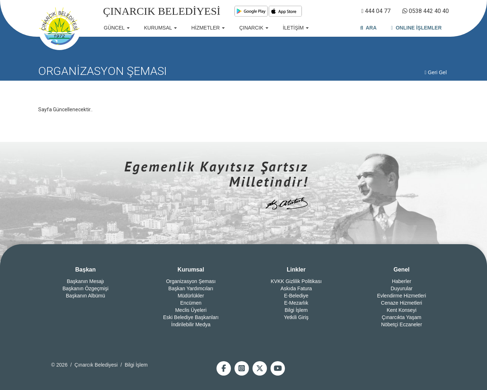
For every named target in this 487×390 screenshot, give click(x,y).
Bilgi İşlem (296, 310)
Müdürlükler (191, 296)
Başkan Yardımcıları (190, 288)
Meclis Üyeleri (190, 310)
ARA (368, 28)
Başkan (85, 269)
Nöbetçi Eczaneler (401, 324)
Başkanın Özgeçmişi (85, 288)
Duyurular (401, 288)
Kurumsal (191, 269)
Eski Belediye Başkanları (191, 317)
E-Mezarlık (296, 303)
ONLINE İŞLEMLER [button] (416, 28)
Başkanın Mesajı (85, 281)
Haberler (401, 281)
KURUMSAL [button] (160, 28)
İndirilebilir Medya (190, 324)
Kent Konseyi (402, 310)
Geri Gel (436, 72)
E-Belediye (296, 296)
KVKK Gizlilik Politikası (296, 281)
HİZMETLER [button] (208, 28)
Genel (402, 269)
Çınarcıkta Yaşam (401, 317)
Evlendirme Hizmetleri (401, 296)
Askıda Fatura (296, 288)
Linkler (296, 269)
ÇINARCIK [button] (253, 28)
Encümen (190, 303)
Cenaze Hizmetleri (401, 303)
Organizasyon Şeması (191, 281)
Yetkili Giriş (296, 317)
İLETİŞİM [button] (296, 28)
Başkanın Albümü (85, 296)
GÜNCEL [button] (117, 28)
